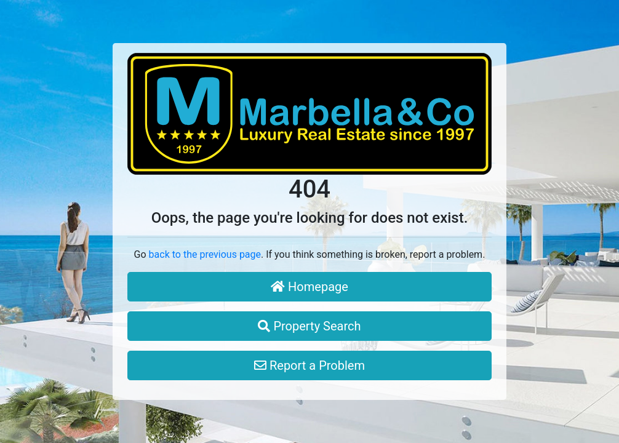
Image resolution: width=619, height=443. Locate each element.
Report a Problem (309, 365)
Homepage (309, 286)
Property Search (309, 326)
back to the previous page (205, 254)
